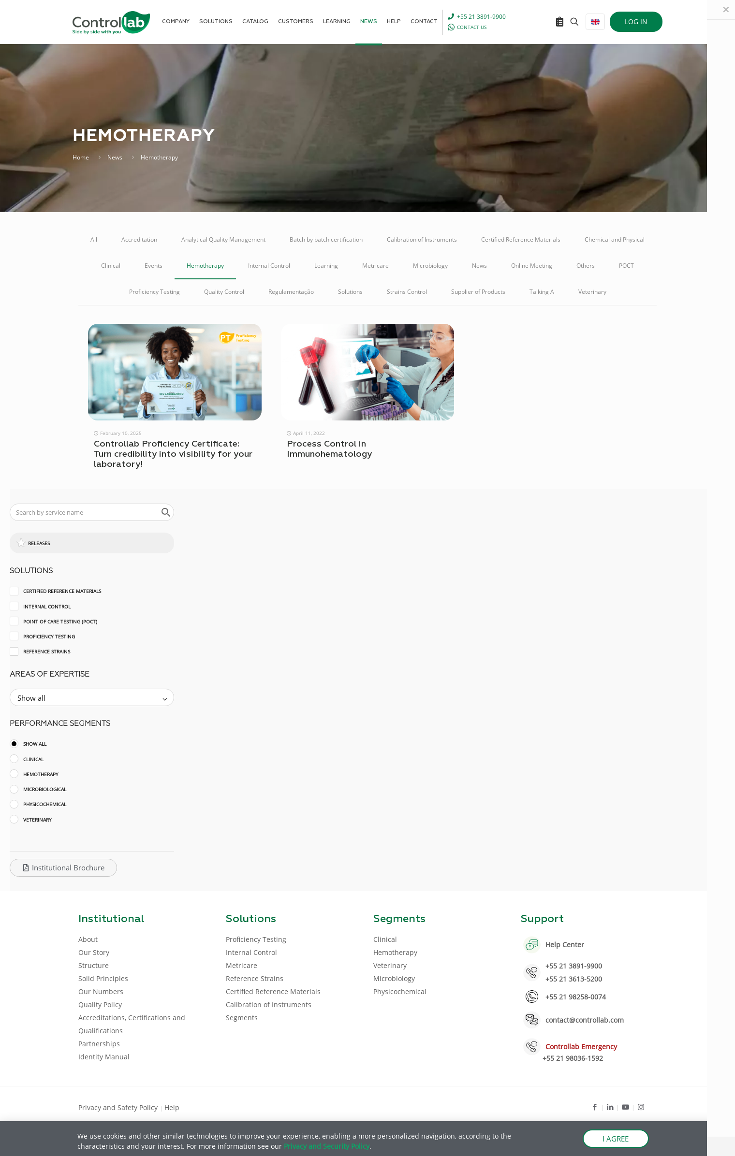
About (88, 939)
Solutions (350, 292)
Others (585, 265)
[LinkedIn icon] (610, 1107)
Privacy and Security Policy (326, 1146)
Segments (242, 1017)
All (93, 239)
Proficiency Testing (154, 292)
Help (171, 1107)
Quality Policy (100, 1004)
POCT (626, 265)
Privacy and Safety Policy (119, 1107)
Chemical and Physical (615, 239)
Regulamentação (291, 292)
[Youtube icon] (625, 1107)
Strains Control (407, 292)
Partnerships (99, 1043)
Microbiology (430, 265)
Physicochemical (399, 991)
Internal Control (269, 265)
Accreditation (139, 239)
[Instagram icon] (641, 1107)
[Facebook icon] (594, 1107)
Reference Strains (254, 978)
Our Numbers (100, 991)
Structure (93, 965)
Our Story (93, 952)
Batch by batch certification (326, 239)
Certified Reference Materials (520, 239)
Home (81, 157)
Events (153, 265)
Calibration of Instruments (422, 239)
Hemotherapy (205, 265)
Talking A (541, 292)
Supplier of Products (478, 292)
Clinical (110, 265)
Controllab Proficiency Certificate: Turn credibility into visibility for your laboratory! (173, 454)
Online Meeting (531, 265)
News (114, 157)
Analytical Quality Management (223, 239)
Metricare (375, 265)
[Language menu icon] (595, 22)
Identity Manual (104, 1056)
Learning (326, 265)
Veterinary (592, 292)
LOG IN (636, 21)
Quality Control (224, 292)
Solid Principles (103, 978)
